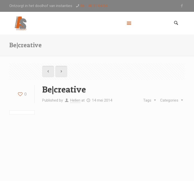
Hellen (75, 100)
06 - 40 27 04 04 (94, 6)
